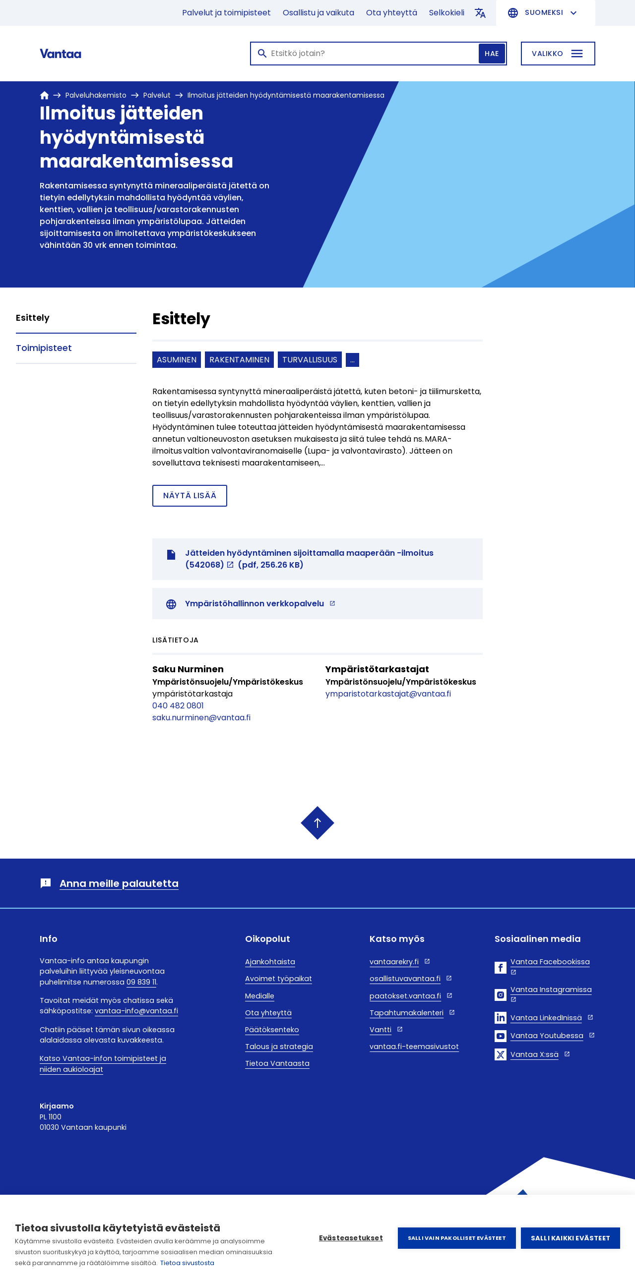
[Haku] (378, 53)
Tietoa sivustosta (187, 1263)
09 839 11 (141, 982)
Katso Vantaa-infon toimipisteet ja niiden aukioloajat (103, 1063)
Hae (492, 53)
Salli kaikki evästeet (570, 1238)
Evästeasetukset (351, 1238)
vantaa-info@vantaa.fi (136, 1011)
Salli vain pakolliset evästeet (457, 1238)
